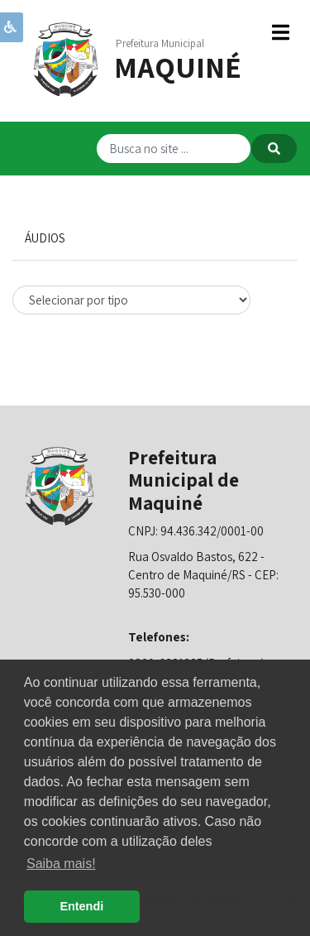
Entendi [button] (81, 906)
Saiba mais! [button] (61, 864)
